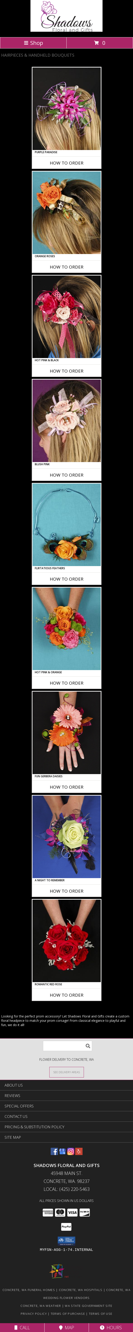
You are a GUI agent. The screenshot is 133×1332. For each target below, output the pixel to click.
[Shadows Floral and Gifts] (66, 30)
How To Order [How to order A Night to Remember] (66, 891)
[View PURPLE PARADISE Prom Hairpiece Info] (67, 109)
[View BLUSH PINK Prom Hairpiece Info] (67, 421)
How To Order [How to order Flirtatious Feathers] (66, 579)
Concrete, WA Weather (40, 1306)
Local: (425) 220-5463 (67, 1189)
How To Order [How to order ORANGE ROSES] (66, 267)
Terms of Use (101, 1314)
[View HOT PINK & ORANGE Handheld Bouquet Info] (67, 629)
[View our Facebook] (54, 1153)
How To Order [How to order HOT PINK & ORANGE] (66, 683)
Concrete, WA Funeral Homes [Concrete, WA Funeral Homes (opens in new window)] (29, 1290)
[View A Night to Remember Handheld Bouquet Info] (67, 837)
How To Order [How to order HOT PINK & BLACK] (66, 371)
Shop (33, 42)
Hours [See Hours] (111, 1328)
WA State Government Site (88, 1306)
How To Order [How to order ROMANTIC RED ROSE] (66, 995)
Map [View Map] (66, 1328)
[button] (66, 1241)
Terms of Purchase (68, 1314)
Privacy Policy (34, 1314)
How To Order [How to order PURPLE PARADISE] (66, 163)
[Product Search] (67, 1046)
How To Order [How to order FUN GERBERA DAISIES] (66, 787)
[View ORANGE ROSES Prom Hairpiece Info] (67, 213)
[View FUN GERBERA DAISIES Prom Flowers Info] (67, 733)
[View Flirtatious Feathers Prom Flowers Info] (67, 525)
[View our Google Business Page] (62, 1153)
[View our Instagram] (70, 1153)
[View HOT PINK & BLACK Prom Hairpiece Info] (67, 317)
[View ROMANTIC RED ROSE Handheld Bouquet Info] (67, 941)
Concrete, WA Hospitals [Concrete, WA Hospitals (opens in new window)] (81, 1290)
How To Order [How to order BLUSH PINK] (66, 475)
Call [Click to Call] (22, 1328)
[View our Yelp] (79, 1153)
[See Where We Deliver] (66, 1072)
